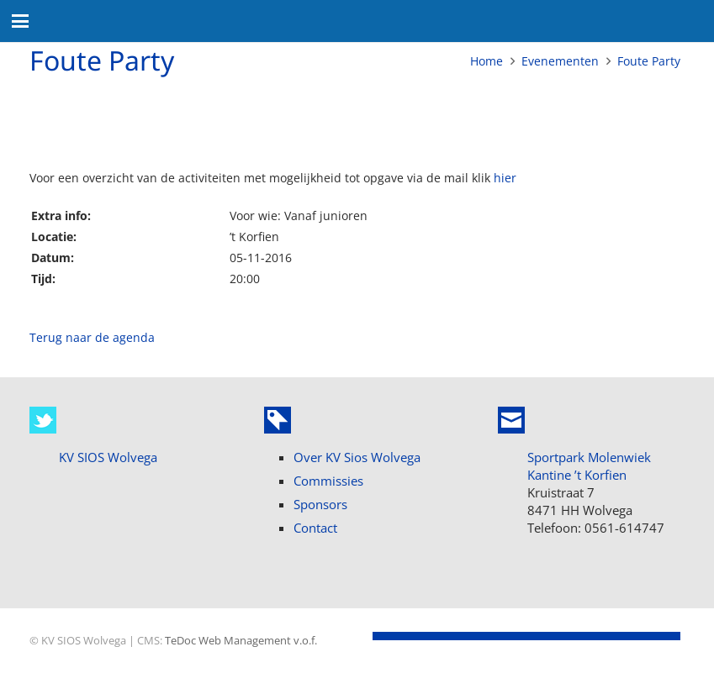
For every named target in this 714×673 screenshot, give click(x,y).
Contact (315, 527)
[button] (20, 21)
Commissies (328, 480)
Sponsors (320, 504)
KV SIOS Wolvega (108, 457)
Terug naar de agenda (92, 337)
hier (505, 178)
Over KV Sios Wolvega (357, 457)
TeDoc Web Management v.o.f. (241, 641)
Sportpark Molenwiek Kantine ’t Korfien (589, 466)
